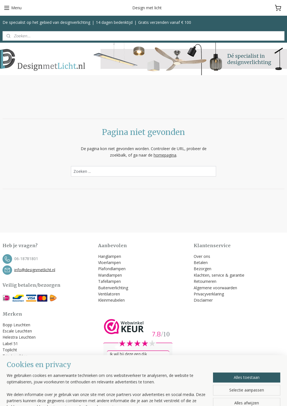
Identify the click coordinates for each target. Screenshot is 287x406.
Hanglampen (109, 256)
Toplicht (10, 349)
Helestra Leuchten (19, 337)
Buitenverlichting (113, 287)
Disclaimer (203, 300)
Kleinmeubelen (111, 300)
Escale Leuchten (17, 331)
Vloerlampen (109, 262)
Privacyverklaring (209, 294)
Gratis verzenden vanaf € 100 (164, 22)
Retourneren (205, 281)
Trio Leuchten (15, 356)
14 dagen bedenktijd (114, 22)
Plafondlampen (112, 268)
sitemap (164, 396)
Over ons (202, 256)
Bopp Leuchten (16, 324)
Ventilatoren (109, 294)
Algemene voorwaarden (216, 287)
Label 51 (10, 343)
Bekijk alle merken (21, 368)
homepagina (165, 155)
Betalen (201, 262)
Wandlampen (110, 275)
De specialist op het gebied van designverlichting (46, 22)
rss (175, 396)
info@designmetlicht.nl (34, 269)
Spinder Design (16, 362)
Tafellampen (109, 281)
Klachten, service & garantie (219, 275)
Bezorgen (202, 268)
